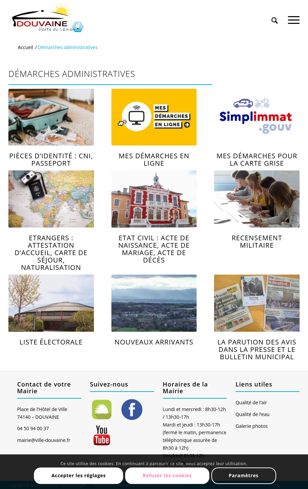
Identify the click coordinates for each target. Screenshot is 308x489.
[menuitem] (274, 14)
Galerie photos (252, 426)
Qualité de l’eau (252, 414)
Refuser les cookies (167, 475)
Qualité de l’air (251, 402)
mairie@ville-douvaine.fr (43, 440)
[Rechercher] (274, 16)
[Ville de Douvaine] (47, 18)
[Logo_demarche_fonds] (154, 117)
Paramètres (244, 475)
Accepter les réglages (78, 475)
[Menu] (294, 16)
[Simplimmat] (257, 117)
